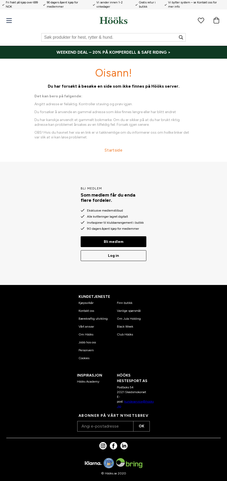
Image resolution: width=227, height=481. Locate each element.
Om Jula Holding (129, 318)
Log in (113, 255)
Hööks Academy (88, 381)
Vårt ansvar (86, 326)
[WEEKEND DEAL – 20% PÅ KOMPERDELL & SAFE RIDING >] (113, 52)
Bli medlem (113, 241)
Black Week (125, 326)
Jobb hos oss (87, 342)
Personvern (86, 350)
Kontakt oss (86, 311)
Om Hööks (86, 334)
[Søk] (113, 37)
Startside (113, 150)
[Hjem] (113, 20)
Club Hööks (125, 334)
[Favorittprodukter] (201, 20)
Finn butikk (124, 303)
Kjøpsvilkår (86, 303)
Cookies (84, 358)
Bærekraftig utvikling (93, 318)
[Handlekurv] (216, 20)
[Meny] (9, 21)
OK (141, 426)
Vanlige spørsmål (129, 311)
